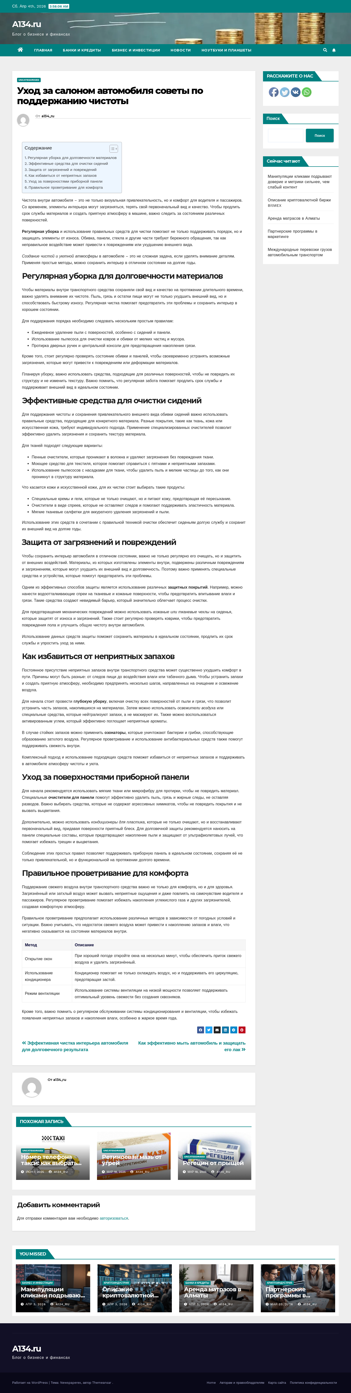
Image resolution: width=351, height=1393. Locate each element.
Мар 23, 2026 (282, 1304)
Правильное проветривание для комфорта (66, 187)
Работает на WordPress (30, 1382)
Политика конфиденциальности (313, 1382)
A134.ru (26, 24)
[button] (325, 50)
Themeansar (101, 1382)
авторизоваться (114, 1218)
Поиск (273, 118)
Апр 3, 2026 (36, 1304)
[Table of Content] (113, 149)
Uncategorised (29, 80)
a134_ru (47, 116)
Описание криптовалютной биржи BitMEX (128, 1295)
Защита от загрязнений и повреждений (63, 170)
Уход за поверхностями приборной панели (65, 181)
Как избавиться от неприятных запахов (63, 175)
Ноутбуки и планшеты (227, 50)
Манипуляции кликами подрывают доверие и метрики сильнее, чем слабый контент (300, 181)
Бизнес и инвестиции (136, 50)
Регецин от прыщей (213, 1162)
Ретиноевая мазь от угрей (132, 1159)
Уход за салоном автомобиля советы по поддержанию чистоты (110, 96)
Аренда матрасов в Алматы (294, 218)
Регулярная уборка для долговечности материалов (72, 158)
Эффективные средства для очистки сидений (68, 163)
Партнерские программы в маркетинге (286, 1295)
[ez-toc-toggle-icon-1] (111, 150)
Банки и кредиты (82, 50)
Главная (43, 50)
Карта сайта (277, 1382)
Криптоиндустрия (116, 1283)
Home (211, 1382)
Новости (181, 50)
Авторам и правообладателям (242, 1382)
